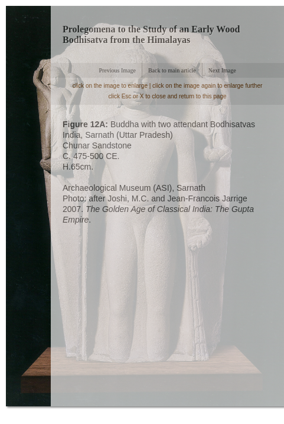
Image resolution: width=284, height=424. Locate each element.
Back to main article (172, 70)
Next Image (222, 70)
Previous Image (117, 70)
